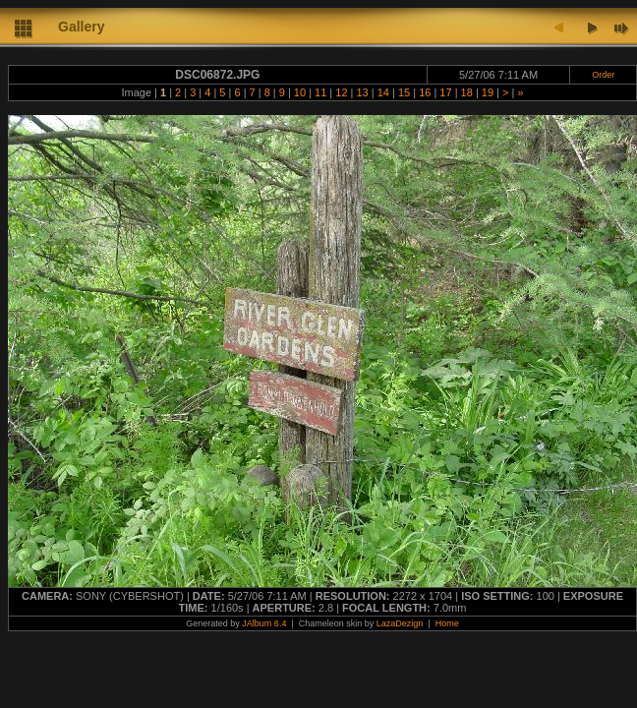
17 (445, 92)
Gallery (81, 26)
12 (341, 92)
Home (447, 623)
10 (300, 92)
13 (362, 92)
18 (467, 92)
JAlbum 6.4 (264, 623)
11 (320, 92)
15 (404, 92)
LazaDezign (400, 623)
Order (603, 75)
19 (487, 92)
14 (383, 92)
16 (425, 92)
